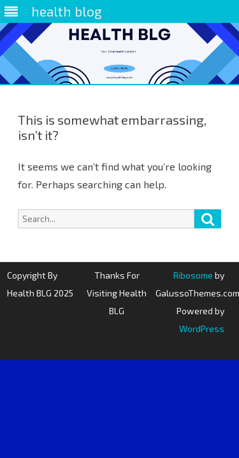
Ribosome (193, 275)
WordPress (201, 328)
